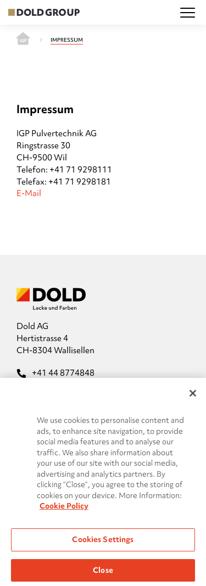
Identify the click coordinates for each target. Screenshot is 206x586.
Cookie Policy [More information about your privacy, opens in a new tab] (64, 509)
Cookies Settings (102, 542)
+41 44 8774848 (55, 372)
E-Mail (28, 193)
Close (103, 573)
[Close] (193, 396)
